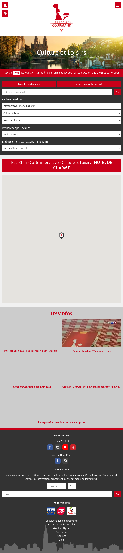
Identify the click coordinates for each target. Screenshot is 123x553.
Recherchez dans (12, 99)
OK (117, 494)
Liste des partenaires (29, 84)
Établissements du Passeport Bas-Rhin (25, 141)
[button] (61, 235)
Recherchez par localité (16, 128)
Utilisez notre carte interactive (89, 84)
